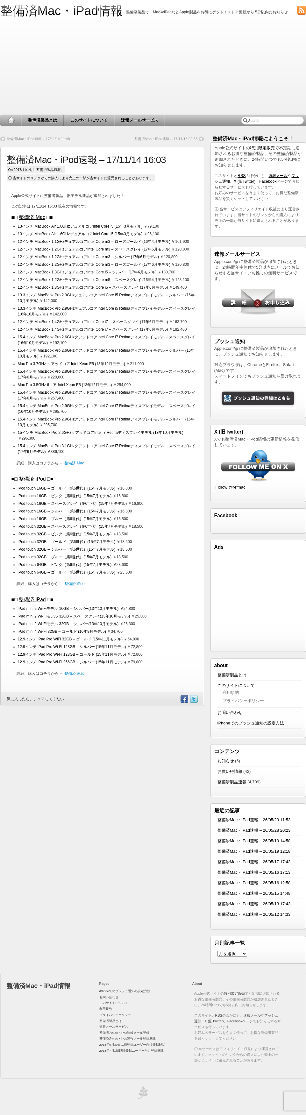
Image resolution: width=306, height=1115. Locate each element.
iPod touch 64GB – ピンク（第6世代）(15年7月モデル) (65, 564)
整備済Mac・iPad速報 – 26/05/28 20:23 (254, 830)
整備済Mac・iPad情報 (61, 11)
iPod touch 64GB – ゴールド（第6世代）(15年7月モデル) (67, 572)
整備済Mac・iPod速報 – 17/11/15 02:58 (166, 139)
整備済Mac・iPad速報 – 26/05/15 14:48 (254, 893)
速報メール (278, 175)
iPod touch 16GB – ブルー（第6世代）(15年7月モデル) (65, 519)
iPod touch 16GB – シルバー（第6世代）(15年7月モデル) (67, 511)
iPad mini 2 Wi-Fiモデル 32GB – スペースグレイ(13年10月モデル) (74, 616)
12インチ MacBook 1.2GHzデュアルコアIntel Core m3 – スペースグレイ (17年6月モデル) (94, 249)
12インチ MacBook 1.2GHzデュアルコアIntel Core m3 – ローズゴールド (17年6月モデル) (94, 264)
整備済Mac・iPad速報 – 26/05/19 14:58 (254, 840)
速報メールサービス (139, 120)
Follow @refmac (231, 487)
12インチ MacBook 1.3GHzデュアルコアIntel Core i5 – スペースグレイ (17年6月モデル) (93, 287)
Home (11, 120)
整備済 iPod (32, 479)
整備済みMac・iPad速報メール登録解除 (127, 1038)
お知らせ (225, 761)
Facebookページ (273, 181)
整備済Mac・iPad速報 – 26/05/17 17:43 (254, 861)
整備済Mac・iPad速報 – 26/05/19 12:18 (254, 851)
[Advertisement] (153, 66)
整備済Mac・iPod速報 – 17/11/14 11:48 (38, 139)
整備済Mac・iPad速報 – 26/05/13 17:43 (254, 903)
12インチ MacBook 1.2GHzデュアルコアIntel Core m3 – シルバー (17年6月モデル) (88, 257)
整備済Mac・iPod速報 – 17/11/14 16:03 (86, 159)
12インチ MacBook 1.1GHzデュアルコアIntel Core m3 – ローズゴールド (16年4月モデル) (94, 241)
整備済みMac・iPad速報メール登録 (124, 1032)
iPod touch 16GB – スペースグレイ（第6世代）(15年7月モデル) (72, 503)
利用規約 (231, 692)
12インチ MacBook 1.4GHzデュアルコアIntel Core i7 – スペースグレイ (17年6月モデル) (93, 322)
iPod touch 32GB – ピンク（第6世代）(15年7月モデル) (65, 534)
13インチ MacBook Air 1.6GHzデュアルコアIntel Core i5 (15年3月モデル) (80, 226)
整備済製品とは (42, 120)
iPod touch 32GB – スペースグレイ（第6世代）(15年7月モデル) (72, 526)
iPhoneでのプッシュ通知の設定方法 (250, 723)
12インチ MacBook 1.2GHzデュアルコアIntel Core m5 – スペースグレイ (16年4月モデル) (94, 280)
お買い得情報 (229, 771)
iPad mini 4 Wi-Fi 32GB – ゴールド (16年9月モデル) (62, 631)
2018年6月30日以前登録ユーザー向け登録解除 (132, 1044)
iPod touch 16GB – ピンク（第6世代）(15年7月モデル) (65, 496)
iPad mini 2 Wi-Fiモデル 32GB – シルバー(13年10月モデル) (68, 624)
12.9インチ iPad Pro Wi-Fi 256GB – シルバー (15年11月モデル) (72, 662)
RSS (242, 175)
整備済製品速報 (48, 170)
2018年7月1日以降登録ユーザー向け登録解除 (131, 1050)
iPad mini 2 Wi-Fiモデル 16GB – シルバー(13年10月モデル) (68, 608)
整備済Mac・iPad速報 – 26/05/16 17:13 (254, 872)
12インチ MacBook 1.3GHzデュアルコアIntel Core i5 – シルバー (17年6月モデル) (87, 272)
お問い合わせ (229, 712)
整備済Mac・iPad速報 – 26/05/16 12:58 (254, 882)
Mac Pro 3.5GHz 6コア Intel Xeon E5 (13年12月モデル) (65, 385)
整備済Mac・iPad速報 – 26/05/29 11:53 (254, 819)
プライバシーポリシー (243, 700)
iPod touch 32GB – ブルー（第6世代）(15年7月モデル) (65, 557)
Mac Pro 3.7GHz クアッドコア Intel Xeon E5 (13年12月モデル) (71, 364)
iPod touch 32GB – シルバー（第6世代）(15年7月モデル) (67, 549)
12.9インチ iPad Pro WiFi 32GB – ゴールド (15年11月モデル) (70, 639)
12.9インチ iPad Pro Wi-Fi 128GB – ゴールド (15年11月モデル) (72, 654)
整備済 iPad (32, 599)
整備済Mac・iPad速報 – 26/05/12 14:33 (254, 914)
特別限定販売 (262, 147)
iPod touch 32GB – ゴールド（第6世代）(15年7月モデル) (67, 542)
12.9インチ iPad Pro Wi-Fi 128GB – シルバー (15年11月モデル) (72, 647)
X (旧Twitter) (244, 181)
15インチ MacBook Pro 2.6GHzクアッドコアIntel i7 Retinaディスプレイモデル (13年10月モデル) (100, 432)
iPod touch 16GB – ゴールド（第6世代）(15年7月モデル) (67, 488)
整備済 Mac (32, 217)
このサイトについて (89, 120)
